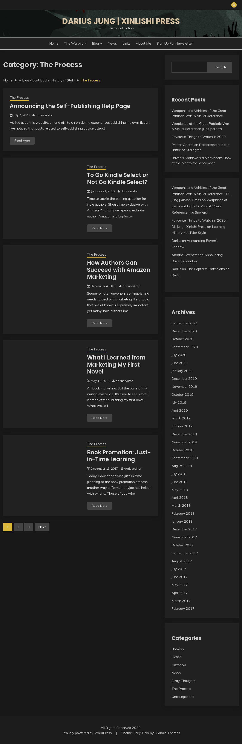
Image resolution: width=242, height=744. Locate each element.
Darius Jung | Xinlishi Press (121, 21)
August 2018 (182, 466)
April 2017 (180, 593)
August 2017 (182, 561)
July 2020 (179, 355)
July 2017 (179, 569)
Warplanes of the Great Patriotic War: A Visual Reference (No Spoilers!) (199, 206)
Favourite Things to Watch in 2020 (199, 136)
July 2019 (179, 402)
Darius (176, 240)
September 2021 (185, 323)
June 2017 (180, 577)
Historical (179, 665)
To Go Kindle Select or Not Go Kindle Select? (118, 178)
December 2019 (184, 378)
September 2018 (185, 458)
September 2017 (185, 553)
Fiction (177, 657)
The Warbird (73, 43)
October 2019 (182, 394)
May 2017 (180, 585)
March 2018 (181, 505)
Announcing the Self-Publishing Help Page (70, 106)
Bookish (178, 649)
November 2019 (184, 386)
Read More (22, 140)
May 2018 (180, 490)
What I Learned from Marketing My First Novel (116, 364)
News (112, 43)
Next (42, 527)
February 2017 (183, 608)
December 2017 (184, 529)
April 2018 (180, 497)
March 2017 (181, 601)
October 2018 (182, 450)
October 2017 (182, 545)
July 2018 (179, 474)
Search (221, 67)
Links (126, 43)
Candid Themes (168, 733)
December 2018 (184, 434)
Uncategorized (183, 696)
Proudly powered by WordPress (88, 733)
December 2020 (184, 331)
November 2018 (184, 442)
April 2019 (180, 410)
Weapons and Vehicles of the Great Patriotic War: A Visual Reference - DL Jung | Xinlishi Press (201, 193)
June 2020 (180, 363)
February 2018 (183, 513)
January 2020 (182, 371)
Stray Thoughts (184, 680)
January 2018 (182, 521)
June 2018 (180, 482)
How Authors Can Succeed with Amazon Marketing (118, 270)
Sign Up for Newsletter (175, 43)
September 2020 (185, 347)
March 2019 (181, 418)
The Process (19, 97)
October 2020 (182, 339)
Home (53, 43)
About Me (143, 43)
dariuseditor (44, 115)
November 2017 (184, 537)
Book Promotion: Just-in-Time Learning (119, 456)
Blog (95, 43)
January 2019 (182, 426)
